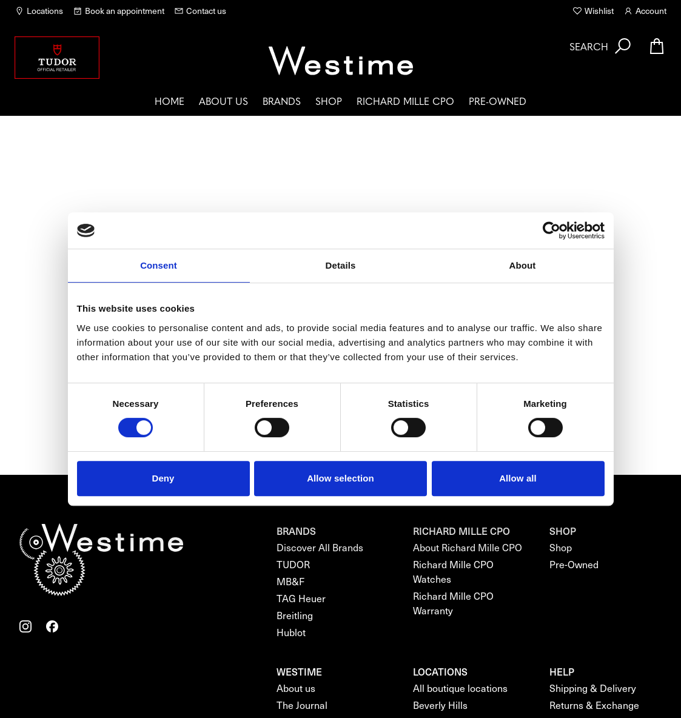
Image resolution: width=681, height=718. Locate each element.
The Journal (302, 705)
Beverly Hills (440, 705)
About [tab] (522, 265)
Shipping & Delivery (592, 688)
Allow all (518, 478)
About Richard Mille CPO (467, 547)
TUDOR (293, 564)
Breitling (295, 615)
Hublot (291, 632)
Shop (328, 100)
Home (169, 100)
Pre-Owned (497, 100)
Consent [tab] (158, 265)
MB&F (290, 581)
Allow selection (340, 478)
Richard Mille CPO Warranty (453, 603)
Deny (163, 478)
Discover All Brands (320, 547)
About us (223, 100)
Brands (282, 100)
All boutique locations (460, 688)
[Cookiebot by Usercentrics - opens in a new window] (551, 230)
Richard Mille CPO (405, 100)
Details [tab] (341, 265)
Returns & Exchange (594, 705)
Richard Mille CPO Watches (453, 571)
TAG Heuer (301, 598)
